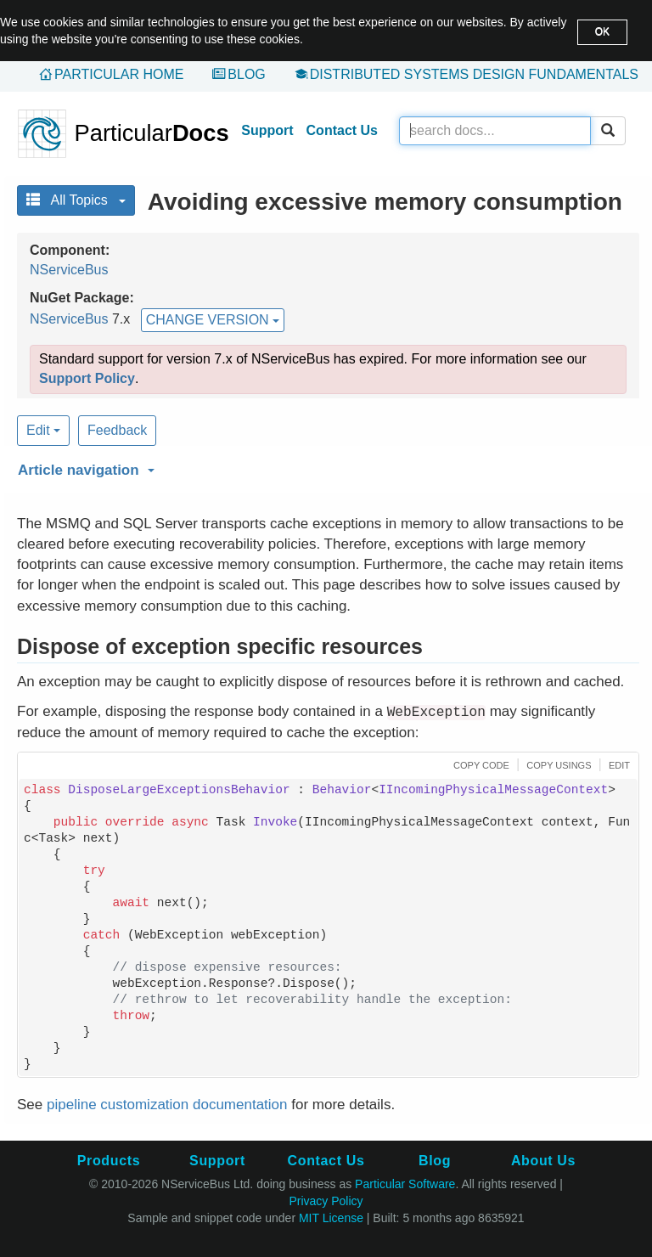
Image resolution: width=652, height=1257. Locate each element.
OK (602, 31)
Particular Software (405, 1184)
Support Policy (87, 378)
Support (267, 130)
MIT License (331, 1218)
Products (108, 1160)
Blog (246, 74)
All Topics (76, 200)
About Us (543, 1160)
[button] (326, 467)
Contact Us (342, 130)
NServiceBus (69, 269)
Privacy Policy (326, 1201)
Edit (43, 430)
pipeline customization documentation (167, 1104)
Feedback (117, 430)
